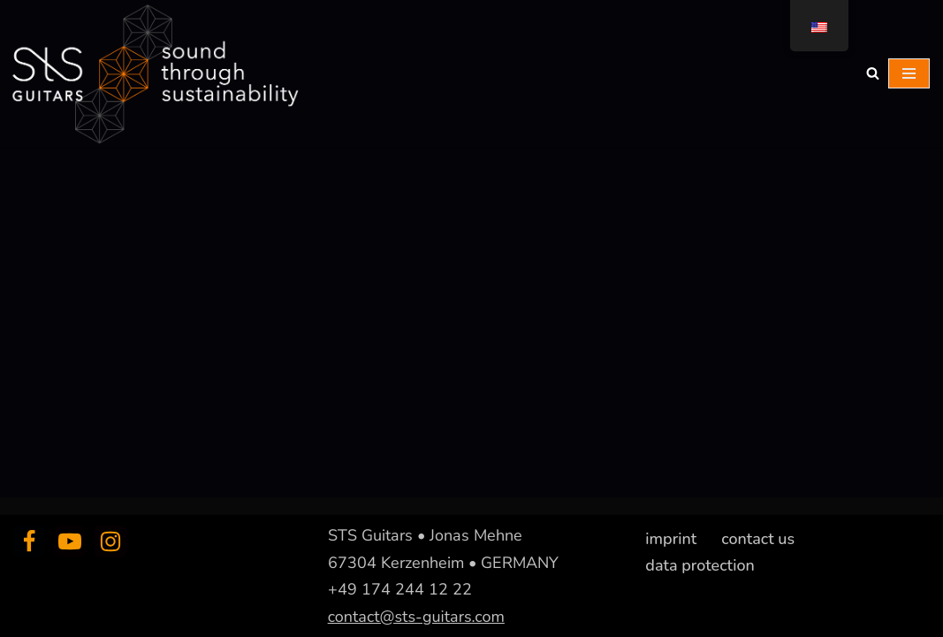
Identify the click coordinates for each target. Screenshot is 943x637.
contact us (758, 538)
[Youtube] (70, 541)
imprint (670, 538)
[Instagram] (110, 541)
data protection (699, 564)
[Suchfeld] (872, 73)
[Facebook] (29, 541)
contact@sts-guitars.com (416, 615)
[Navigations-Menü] (909, 73)
